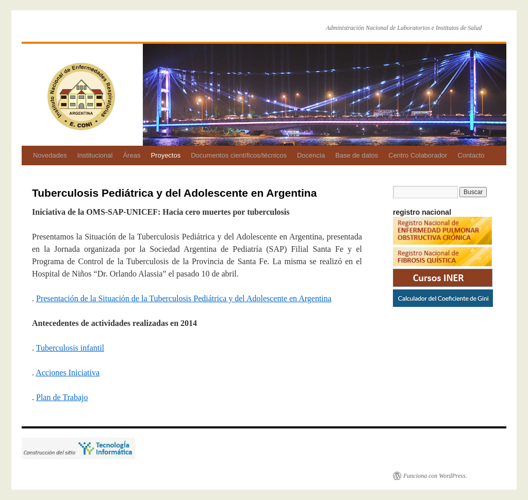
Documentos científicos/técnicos (239, 155)
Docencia (311, 155)
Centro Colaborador (417, 155)
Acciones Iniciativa (68, 372)
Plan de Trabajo (62, 397)
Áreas (131, 155)
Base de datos (356, 155)
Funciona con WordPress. (435, 475)
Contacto (470, 155)
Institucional (95, 155)
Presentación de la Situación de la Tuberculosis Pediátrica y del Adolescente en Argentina (184, 298)
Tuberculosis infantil (70, 347)
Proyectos (165, 155)
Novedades (50, 155)
